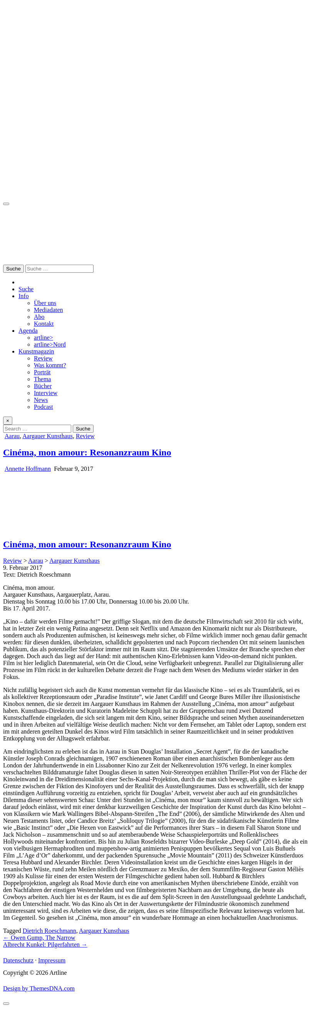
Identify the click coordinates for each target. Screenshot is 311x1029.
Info (23, 296)
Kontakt (44, 323)
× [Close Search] (7, 421)
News (41, 400)
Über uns (45, 303)
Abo (39, 317)
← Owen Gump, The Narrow (39, 937)
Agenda (28, 330)
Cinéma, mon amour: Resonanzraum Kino (87, 452)
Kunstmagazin (36, 351)
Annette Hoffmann (28, 468)
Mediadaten (48, 310)
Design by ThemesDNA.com (39, 988)
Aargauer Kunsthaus (47, 436)
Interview (45, 393)
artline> (43, 337)
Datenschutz (18, 960)
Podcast (43, 407)
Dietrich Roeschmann (49, 930)
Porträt (42, 372)
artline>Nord (50, 344)
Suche (25, 289)
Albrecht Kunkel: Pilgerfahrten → (45, 944)
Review (43, 358)
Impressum (51, 960)
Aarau (12, 436)
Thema (42, 379)
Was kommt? (50, 365)
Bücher (43, 386)
